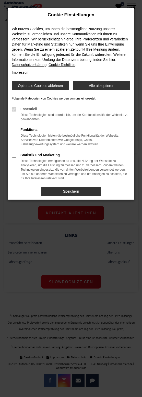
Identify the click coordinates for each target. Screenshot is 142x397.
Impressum (20, 72)
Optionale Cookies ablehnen (40, 86)
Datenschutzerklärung (29, 65)
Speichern (71, 191)
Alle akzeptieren (101, 86)
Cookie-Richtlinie (62, 65)
